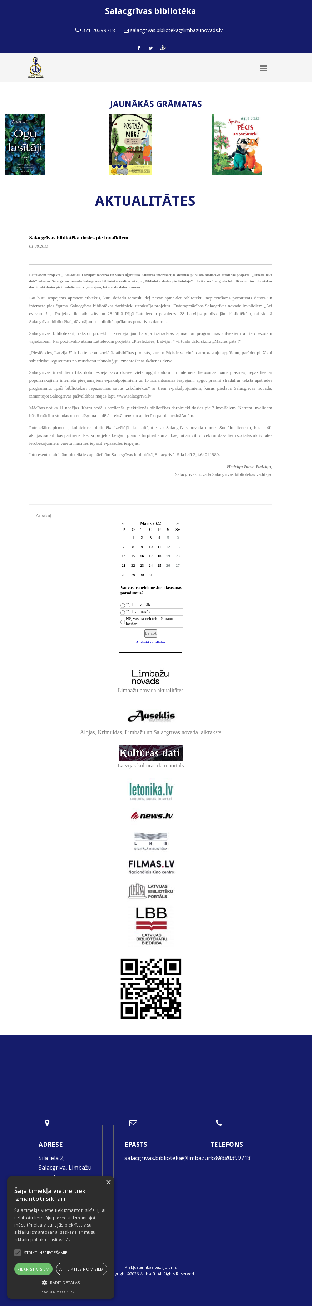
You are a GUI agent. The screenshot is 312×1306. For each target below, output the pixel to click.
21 (123, 565)
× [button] (108, 1182)
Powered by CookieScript (61, 1292)
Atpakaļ (43, 515)
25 (159, 565)
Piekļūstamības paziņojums (151, 1267)
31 (151, 574)
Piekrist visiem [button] (33, 1269)
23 (142, 565)
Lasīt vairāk (60, 1239)
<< (123, 523)
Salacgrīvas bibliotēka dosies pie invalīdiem (79, 237)
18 (159, 556)
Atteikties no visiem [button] (81, 1269)
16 (142, 556)
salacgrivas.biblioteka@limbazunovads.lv (178, 1158)
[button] (60, 1282)
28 (123, 574)
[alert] (60, 1237)
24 (151, 565)
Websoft (147, 1273)
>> (177, 523)
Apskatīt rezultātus (150, 642)
